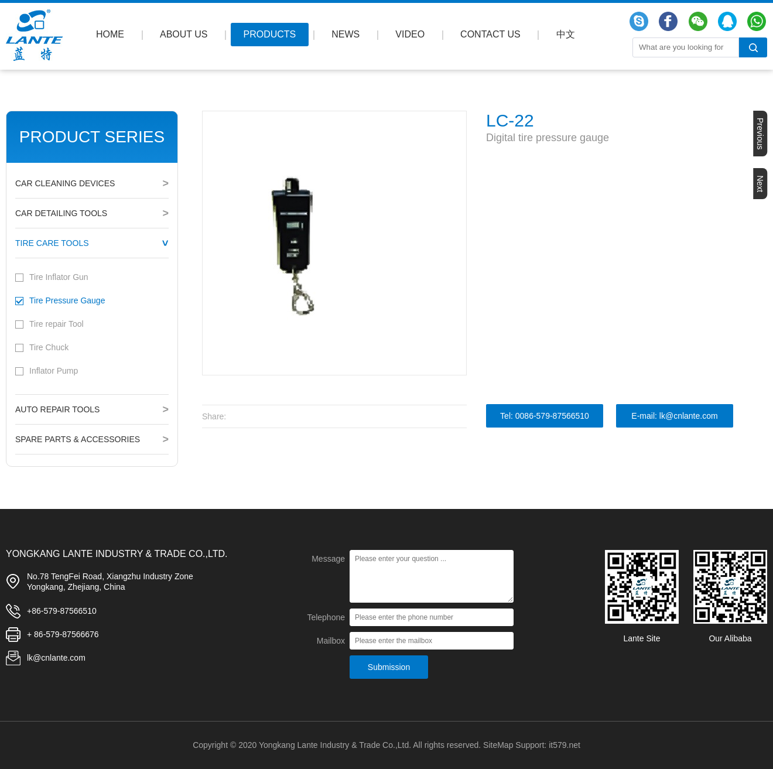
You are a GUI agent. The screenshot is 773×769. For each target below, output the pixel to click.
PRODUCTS (270, 34)
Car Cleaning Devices (65, 183)
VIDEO (410, 34)
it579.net (564, 745)
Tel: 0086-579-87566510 (544, 416)
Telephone (326, 617)
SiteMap (498, 745)
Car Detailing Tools (61, 213)
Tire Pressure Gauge (67, 300)
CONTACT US (490, 34)
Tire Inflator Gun (58, 277)
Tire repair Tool (56, 324)
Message (328, 558)
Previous (760, 133)
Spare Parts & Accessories (77, 439)
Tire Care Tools (52, 243)
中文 (565, 34)
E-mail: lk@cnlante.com (674, 416)
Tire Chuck (49, 347)
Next (760, 183)
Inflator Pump (53, 370)
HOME (110, 34)
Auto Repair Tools (57, 409)
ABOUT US (184, 34)
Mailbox (331, 640)
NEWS (345, 34)
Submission (389, 667)
